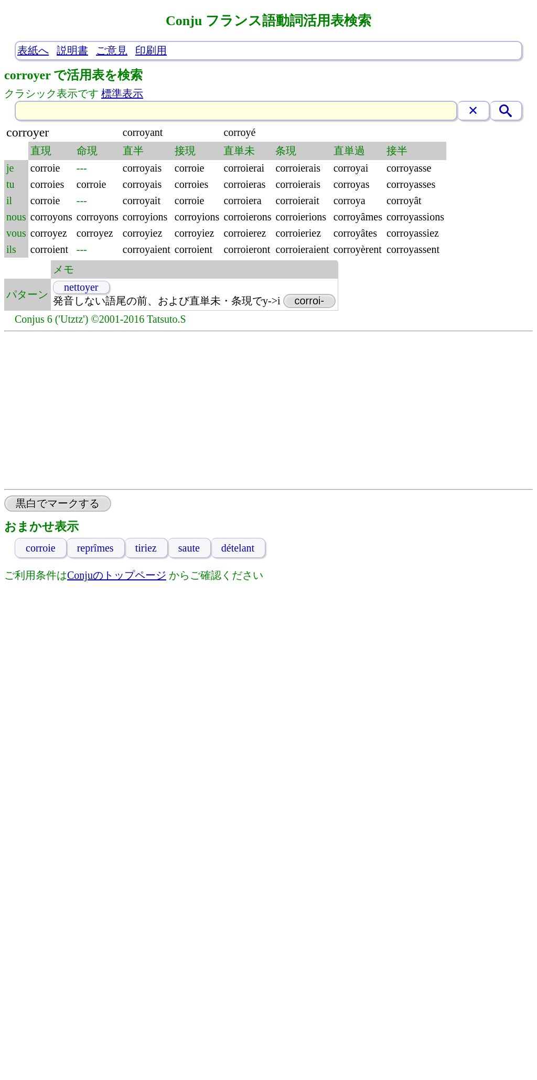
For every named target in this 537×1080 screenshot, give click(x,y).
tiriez (146, 548)
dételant (237, 548)
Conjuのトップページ (116, 575)
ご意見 (111, 50)
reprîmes (95, 548)
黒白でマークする (58, 503)
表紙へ (33, 50)
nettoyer (81, 287)
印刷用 (151, 50)
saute (189, 548)
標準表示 (122, 93)
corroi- (310, 300)
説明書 (72, 50)
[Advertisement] (269, 410)
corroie (41, 548)
